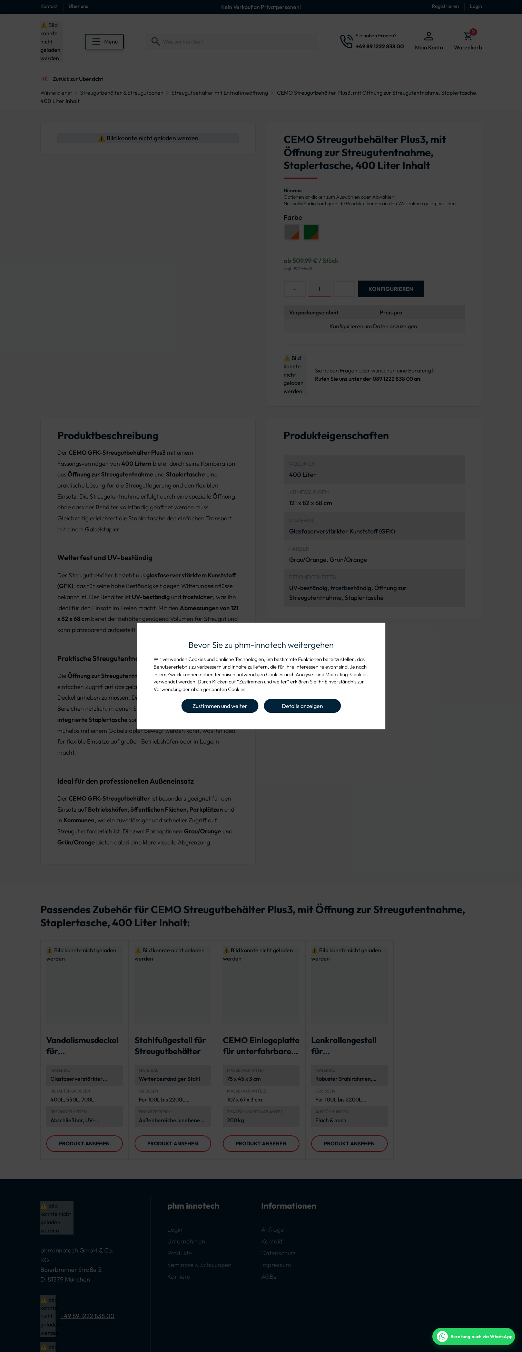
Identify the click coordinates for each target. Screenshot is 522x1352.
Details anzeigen (302, 705)
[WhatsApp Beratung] (473, 1336)
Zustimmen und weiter (220, 705)
